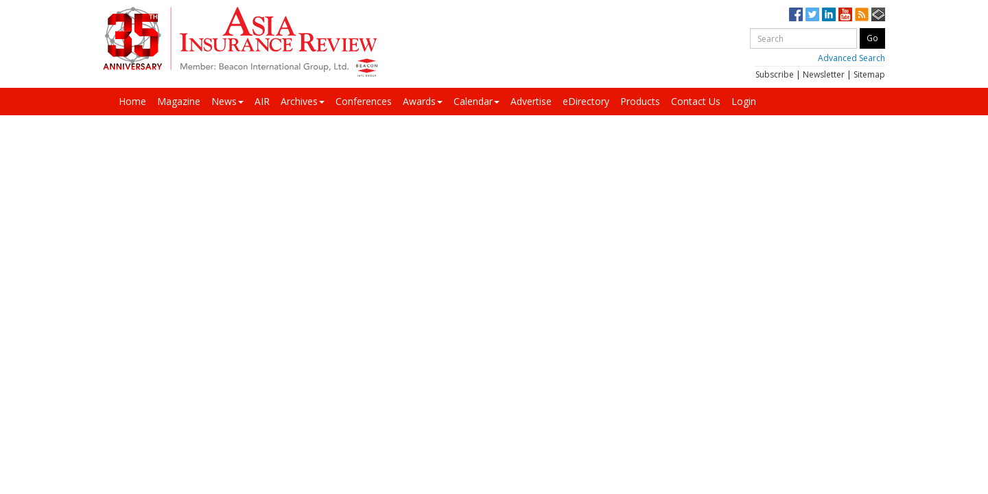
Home (132, 101)
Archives (303, 101)
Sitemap (869, 74)
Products (640, 101)
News (227, 101)
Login (743, 101)
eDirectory (586, 101)
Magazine (178, 101)
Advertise (531, 101)
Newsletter (824, 74)
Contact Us (695, 101)
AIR (262, 101)
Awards (423, 101)
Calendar (476, 101)
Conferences (364, 101)
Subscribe (774, 74)
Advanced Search (851, 58)
